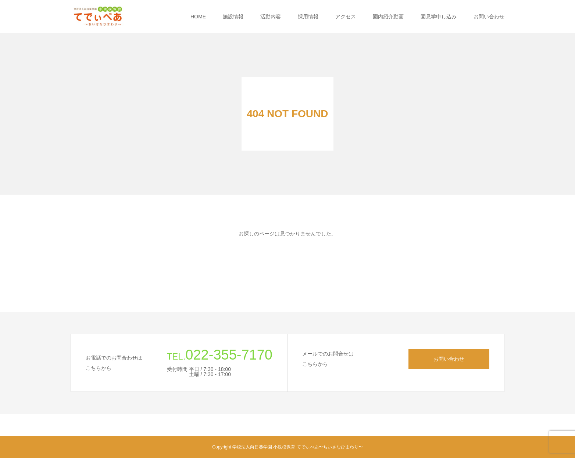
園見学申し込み (439, 16)
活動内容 (270, 16)
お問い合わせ (489, 16)
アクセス (345, 16)
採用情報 (308, 16)
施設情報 (233, 16)
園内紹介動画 (388, 16)
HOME (198, 16)
